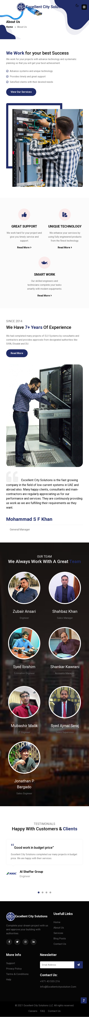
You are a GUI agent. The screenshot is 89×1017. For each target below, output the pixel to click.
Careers (32, 1011)
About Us (59, 927)
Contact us (60, 944)
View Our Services (21, 91)
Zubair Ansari (24, 611)
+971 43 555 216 (50, 981)
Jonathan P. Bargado (24, 784)
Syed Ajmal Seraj (65, 726)
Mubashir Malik (24, 726)
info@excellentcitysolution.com (58, 986)
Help (8, 979)
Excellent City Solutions (42, 7)
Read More (24, 247)
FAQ (42, 1011)
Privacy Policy (14, 968)
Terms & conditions (17, 974)
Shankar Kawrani (64, 667)
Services (58, 933)
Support (10, 963)
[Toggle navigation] (84, 7)
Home (9, 26)
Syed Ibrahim (24, 667)
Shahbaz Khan (64, 611)
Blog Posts (60, 938)
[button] (39, 892)
